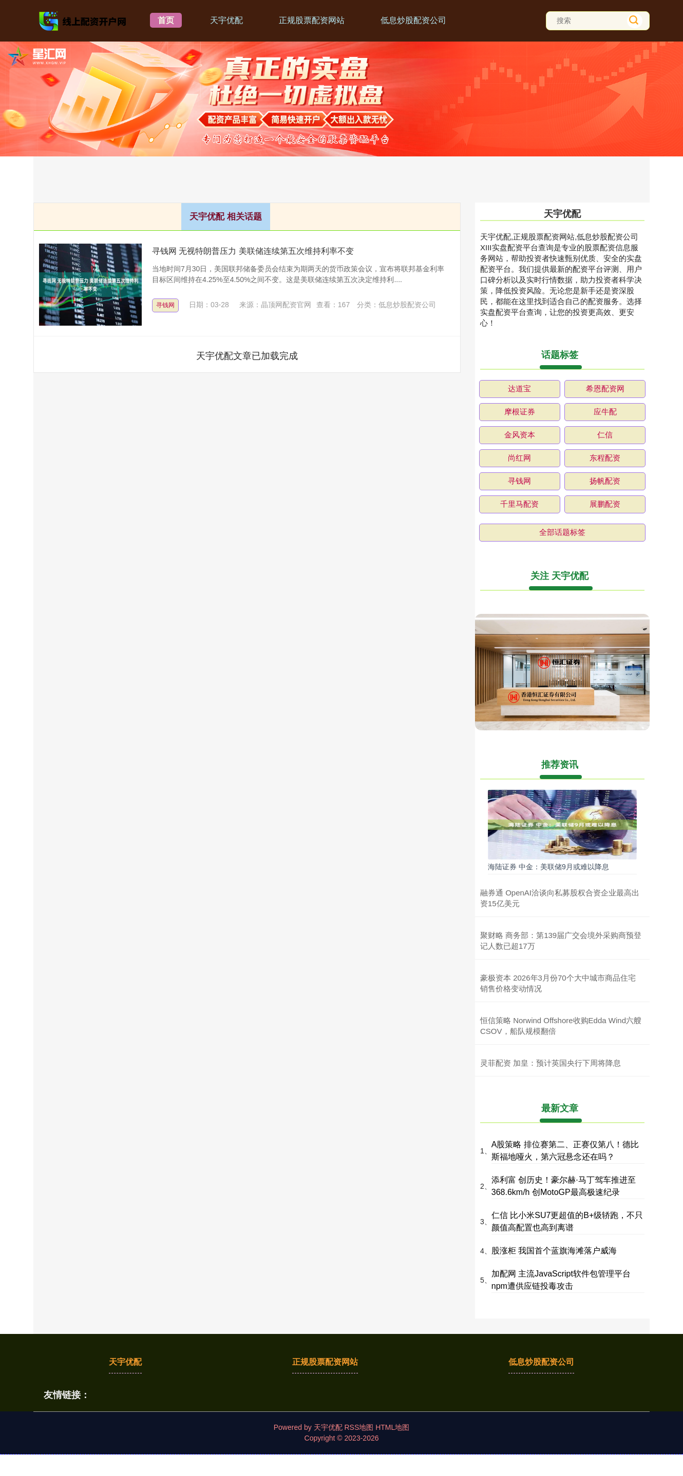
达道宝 (519, 388)
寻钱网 (165, 305)
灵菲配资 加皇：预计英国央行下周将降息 (550, 1063)
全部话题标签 (562, 532)
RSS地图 (358, 1427)
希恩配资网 (605, 388)
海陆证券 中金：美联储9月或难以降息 (548, 867)
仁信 (605, 434)
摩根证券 (519, 411)
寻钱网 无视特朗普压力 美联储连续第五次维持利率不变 (253, 251)
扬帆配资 (605, 480)
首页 (166, 20)
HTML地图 (392, 1427)
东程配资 (605, 457)
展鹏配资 (605, 504)
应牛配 (605, 411)
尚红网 (519, 457)
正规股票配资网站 (312, 20)
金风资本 (519, 434)
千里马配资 (519, 504)
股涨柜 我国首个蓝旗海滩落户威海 (554, 1250)
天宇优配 (226, 20)
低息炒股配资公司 (413, 20)
